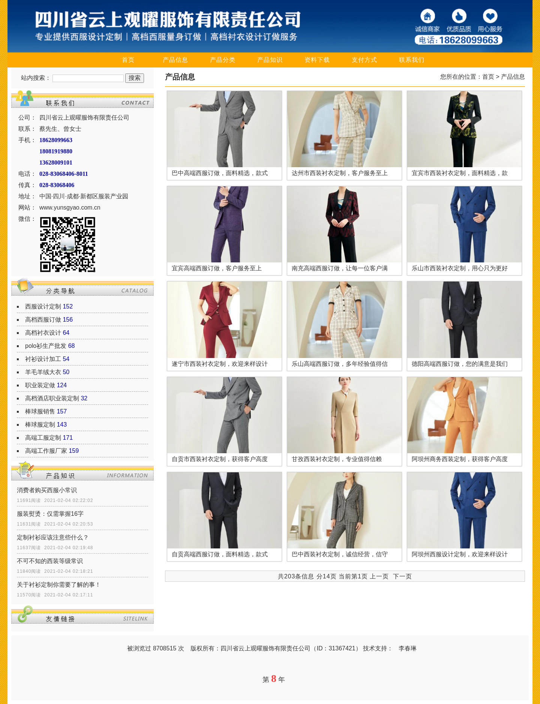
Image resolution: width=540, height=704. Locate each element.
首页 (128, 60)
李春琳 (408, 648)
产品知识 (270, 60)
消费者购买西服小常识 (47, 490)
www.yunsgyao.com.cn (69, 207)
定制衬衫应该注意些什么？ (53, 537)
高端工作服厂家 (46, 451)
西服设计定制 (43, 306)
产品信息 (175, 60)
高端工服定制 (43, 437)
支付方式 (364, 60)
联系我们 (411, 60)
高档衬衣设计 (43, 333)
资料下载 (317, 60)
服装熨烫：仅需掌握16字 (50, 514)
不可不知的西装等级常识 (50, 561)
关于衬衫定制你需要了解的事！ (59, 584)
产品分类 (223, 60)
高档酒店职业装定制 (52, 398)
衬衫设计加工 (43, 359)
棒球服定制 (40, 424)
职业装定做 (40, 385)
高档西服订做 (43, 319)
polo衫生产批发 (45, 346)
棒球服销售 (40, 411)
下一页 (402, 576)
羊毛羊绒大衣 (43, 372)
